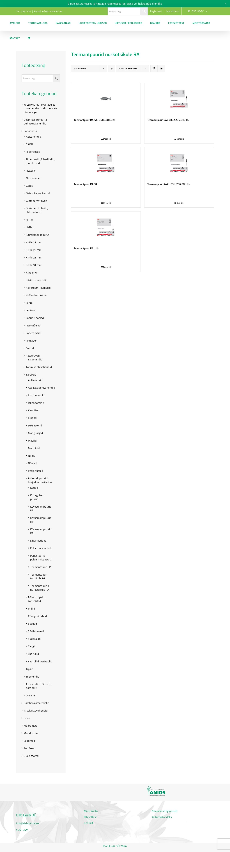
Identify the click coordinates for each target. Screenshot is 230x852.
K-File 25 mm (34, 250)
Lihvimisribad (38, 540)
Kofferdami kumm (36, 295)
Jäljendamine (36, 403)
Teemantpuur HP (40, 567)
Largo (29, 303)
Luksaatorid (35, 425)
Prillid (31, 608)
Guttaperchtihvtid (36, 201)
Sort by (79, 68)
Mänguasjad (35, 433)
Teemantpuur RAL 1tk (86, 248)
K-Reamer (32, 272)
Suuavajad (34, 638)
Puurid (30, 348)
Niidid (31, 455)
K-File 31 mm (34, 265)
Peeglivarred (35, 470)
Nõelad (32, 463)
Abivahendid (33, 136)
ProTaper (31, 340)
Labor (27, 718)
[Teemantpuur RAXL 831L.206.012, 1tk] (179, 163)
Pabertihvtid (33, 333)
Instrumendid (36, 395)
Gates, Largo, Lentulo (38, 193)
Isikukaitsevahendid (36, 710)
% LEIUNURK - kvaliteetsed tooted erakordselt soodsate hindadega (40, 108)
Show (128, 68)
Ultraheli (31, 695)
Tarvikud (31, 374)
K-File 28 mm (34, 257)
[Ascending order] (111, 68)
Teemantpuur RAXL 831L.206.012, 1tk (168, 184)
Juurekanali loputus (37, 235)
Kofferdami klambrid (38, 287)
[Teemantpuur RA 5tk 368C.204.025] (105, 99)
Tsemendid (32, 676)
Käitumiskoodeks (161, 817)
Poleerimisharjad (40, 548)
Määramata (31, 725)
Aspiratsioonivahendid (41, 387)
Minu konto (91, 811)
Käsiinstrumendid (36, 280)
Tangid (32, 646)
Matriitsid (34, 448)
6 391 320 (22, 829)
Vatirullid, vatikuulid (40, 661)
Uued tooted (31, 756)
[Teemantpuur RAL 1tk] (105, 227)
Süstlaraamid (36, 631)
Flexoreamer (33, 178)
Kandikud (34, 410)
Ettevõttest (90, 817)
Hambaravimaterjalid (36, 703)
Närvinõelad (33, 325)
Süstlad (32, 623)
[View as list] (161, 68)
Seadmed (29, 740)
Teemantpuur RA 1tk (86, 184)
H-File (29, 219)
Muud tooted (31, 733)
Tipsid (29, 669)
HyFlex (30, 227)
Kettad (34, 487)
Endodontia (31, 131)
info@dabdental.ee (27, 823)
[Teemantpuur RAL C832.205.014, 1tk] (179, 99)
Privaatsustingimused (164, 811)
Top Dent (29, 748)
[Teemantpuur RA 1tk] (105, 163)
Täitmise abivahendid (39, 367)
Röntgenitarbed (37, 616)
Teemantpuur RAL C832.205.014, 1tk (168, 120)
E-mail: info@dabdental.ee (48, 11)
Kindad (32, 418)
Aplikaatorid (35, 380)
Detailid (107, 138)
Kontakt (88, 823)
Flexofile (31, 170)
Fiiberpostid (33, 151)
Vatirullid (33, 654)
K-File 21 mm (34, 242)
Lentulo (30, 310)
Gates (29, 185)
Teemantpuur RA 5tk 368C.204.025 (95, 120)
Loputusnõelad (35, 318)
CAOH (29, 144)
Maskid (32, 440)
